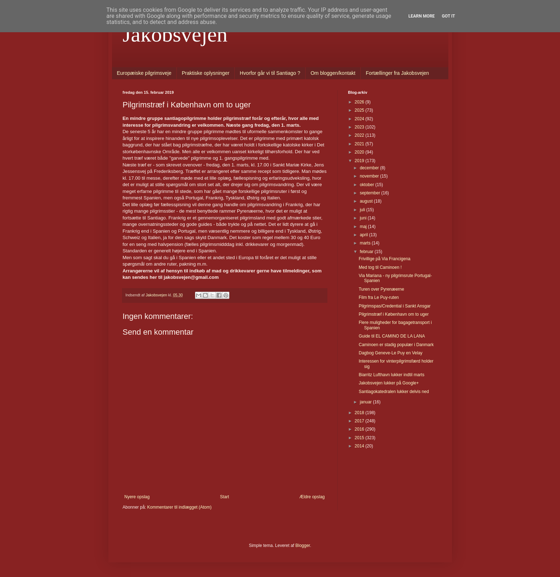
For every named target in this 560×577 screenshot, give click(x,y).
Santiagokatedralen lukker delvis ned (394, 391)
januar (366, 401)
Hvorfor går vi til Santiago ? (270, 73)
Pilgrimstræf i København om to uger (393, 314)
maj (364, 226)
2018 (360, 412)
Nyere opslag (137, 496)
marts (365, 243)
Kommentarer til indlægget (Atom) (179, 507)
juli (363, 209)
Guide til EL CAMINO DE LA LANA (392, 336)
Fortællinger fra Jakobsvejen (397, 73)
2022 (360, 135)
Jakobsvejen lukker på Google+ (389, 383)
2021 (360, 143)
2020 (360, 152)
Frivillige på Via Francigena (384, 258)
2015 (360, 437)
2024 (360, 118)
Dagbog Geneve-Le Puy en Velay (390, 352)
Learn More (421, 16)
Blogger (303, 545)
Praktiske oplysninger (205, 73)
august (367, 201)
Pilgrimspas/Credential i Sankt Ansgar (394, 306)
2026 (360, 102)
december (370, 167)
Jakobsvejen (175, 34)
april (364, 234)
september (370, 192)
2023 (360, 127)
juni (363, 217)
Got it (448, 16)
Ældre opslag (312, 496)
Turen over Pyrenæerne (381, 289)
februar (367, 251)
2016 (360, 429)
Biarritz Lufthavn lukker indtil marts (391, 374)
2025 (360, 110)
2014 (360, 445)
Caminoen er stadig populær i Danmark (396, 344)
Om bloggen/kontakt (333, 73)
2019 (360, 160)
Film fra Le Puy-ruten (379, 297)
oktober (367, 184)
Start (224, 496)
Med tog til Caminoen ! (380, 267)
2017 (360, 420)
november (370, 176)
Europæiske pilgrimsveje (144, 73)
